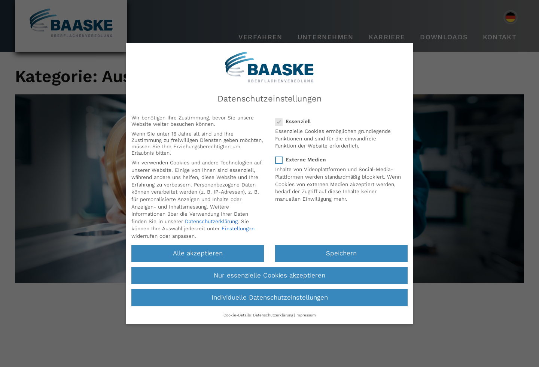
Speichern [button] (341, 253)
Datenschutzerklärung (211, 221)
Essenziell (295, 121)
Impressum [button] (305, 315)
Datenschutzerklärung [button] (273, 315)
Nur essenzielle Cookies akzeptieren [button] (269, 275)
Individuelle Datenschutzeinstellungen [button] (269, 297)
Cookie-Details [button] (237, 315)
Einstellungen (238, 228)
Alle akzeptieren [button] (198, 253)
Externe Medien (303, 160)
